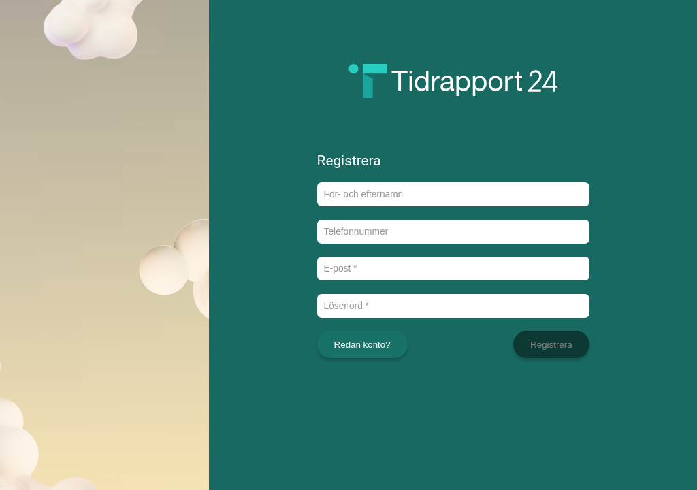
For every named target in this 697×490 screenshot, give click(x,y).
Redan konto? (362, 345)
